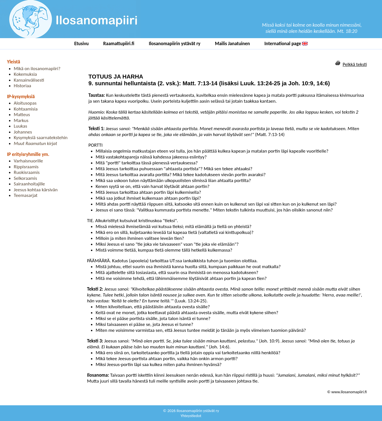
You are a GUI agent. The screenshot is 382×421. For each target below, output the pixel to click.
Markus (21, 120)
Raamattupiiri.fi (118, 44)
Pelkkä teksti (355, 64)
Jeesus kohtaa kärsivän (36, 190)
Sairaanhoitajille (29, 184)
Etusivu (81, 44)
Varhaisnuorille (28, 161)
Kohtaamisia (26, 109)
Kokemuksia (25, 74)
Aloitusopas (25, 103)
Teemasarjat (25, 195)
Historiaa (22, 86)
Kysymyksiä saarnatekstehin (41, 138)
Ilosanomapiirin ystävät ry (174, 44)
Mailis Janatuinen (232, 44)
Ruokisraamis (27, 172)
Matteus (22, 115)
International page (286, 44)
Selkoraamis (25, 178)
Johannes (23, 132)
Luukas (20, 126)
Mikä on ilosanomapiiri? (37, 69)
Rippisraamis (26, 167)
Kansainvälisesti (29, 80)
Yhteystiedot (191, 415)
